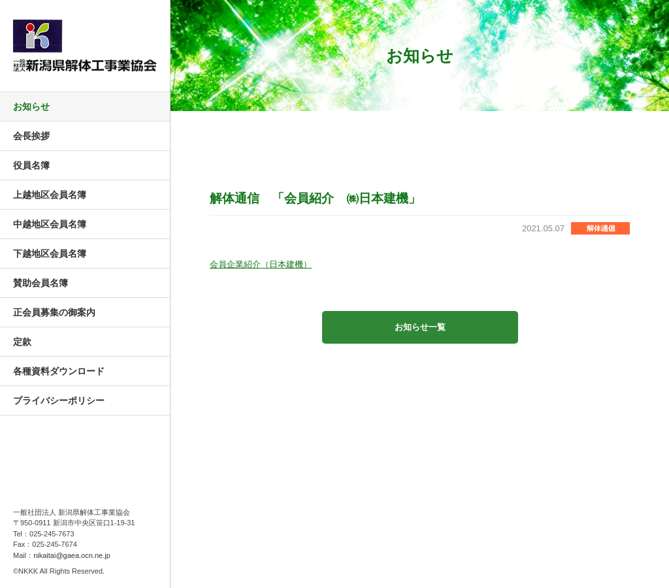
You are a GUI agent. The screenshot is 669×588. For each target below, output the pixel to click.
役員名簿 (31, 165)
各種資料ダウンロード (59, 371)
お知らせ (31, 106)
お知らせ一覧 (420, 327)
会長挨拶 (31, 136)
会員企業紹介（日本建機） (261, 264)
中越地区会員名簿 (49, 224)
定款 (22, 341)
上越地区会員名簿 (49, 194)
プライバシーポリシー (59, 400)
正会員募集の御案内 (54, 312)
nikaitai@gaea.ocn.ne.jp (71, 555)
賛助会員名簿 (40, 283)
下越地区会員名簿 (49, 253)
